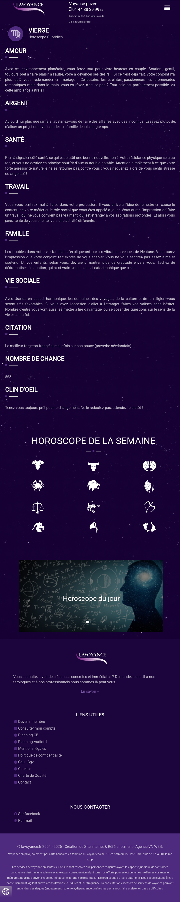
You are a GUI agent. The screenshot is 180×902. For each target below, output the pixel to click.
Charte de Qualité (30, 775)
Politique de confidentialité (38, 755)
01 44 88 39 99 (86, 9)
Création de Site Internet (84, 846)
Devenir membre (29, 721)
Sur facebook (27, 814)
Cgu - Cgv (24, 762)
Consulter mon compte (34, 728)
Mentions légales (30, 748)
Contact (22, 782)
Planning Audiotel (30, 742)
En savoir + (90, 691)
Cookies (22, 769)
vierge (38, 31)
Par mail (23, 820)
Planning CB (26, 735)
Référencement (120, 846)
